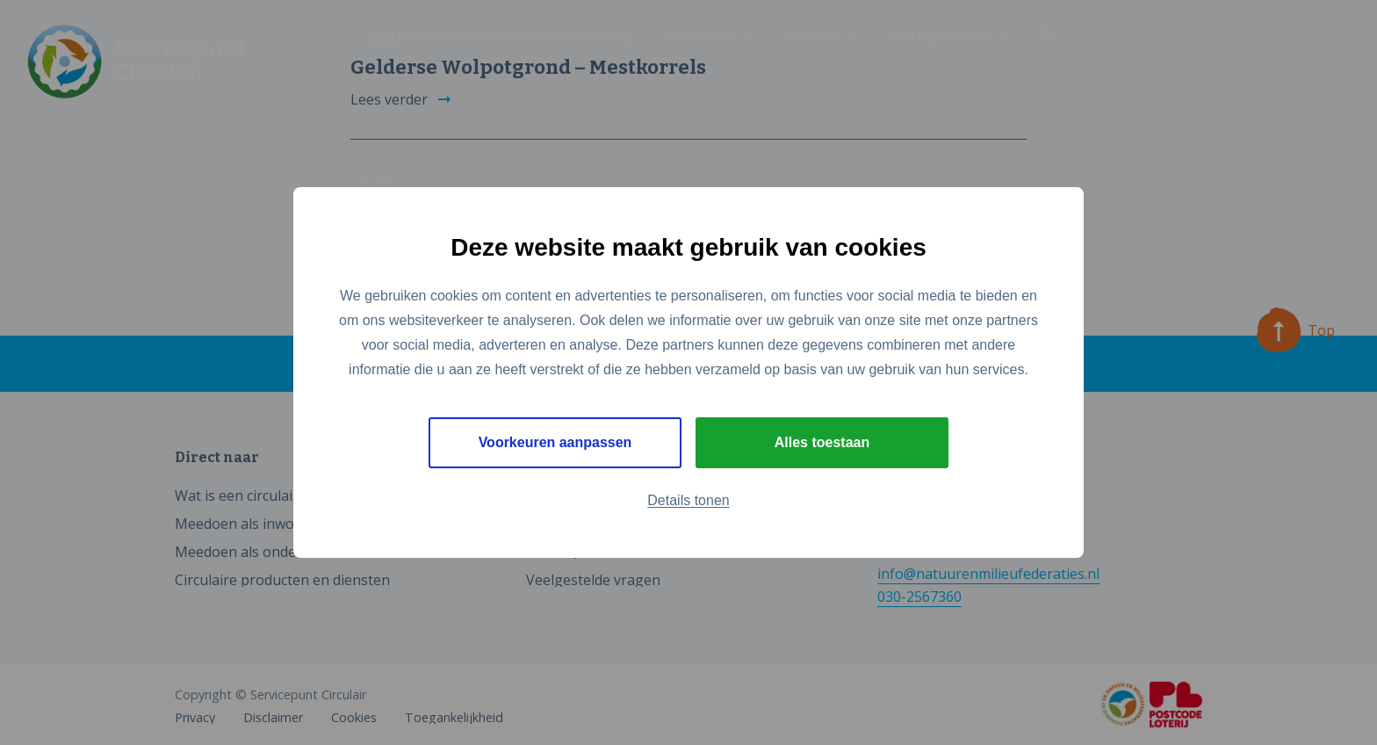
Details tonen (688, 500)
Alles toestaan (822, 442)
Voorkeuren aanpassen (555, 442)
